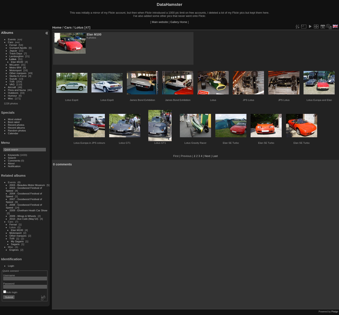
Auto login (10, 292)
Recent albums (16, 127)
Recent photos (16, 124)
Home (57, 27)
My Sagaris (17, 241)
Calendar (13, 133)
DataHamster (169, 4)
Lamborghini (17, 56)
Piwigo (334, 311)
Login (11, 265)
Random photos (17, 130)
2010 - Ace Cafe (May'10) (24, 218)
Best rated (14, 122)
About (11, 163)
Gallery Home (178, 22)
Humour (12, 95)
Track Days (16, 53)
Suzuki (13, 78)
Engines (14, 249)
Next (207, 156)
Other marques (18, 73)
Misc (10, 98)
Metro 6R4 (15, 67)
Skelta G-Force (18, 75)
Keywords (13, 154)
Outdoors (13, 92)
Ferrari (13, 45)
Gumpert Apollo (18, 47)
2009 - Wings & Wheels (23, 216)
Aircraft (12, 87)
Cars (10, 42)
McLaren (14, 64)
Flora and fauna (17, 90)
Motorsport (16, 70)
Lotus (13, 59)
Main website (160, 22)
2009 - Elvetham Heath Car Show (28, 210)
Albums (7, 32)
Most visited (14, 119)
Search (12, 157)
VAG (12, 84)
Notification (14, 166)
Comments (14, 160)
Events (12, 39)
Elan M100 (17, 61)
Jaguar (13, 50)
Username (9, 275)
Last (215, 156)
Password (8, 283)
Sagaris (15, 244)
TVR (12, 81)
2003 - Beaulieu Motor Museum (27, 185)
